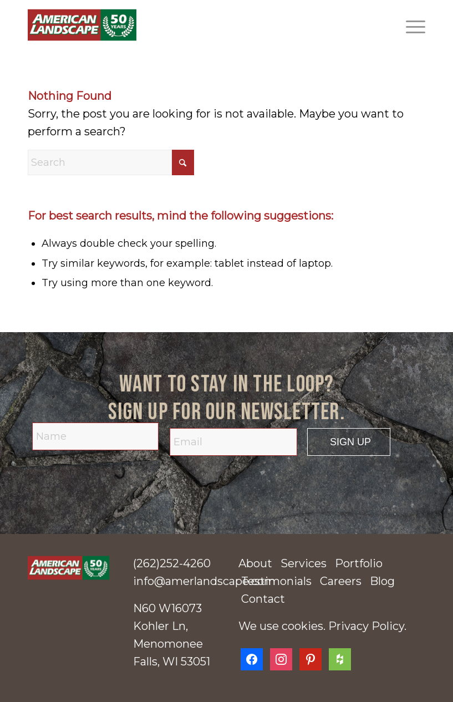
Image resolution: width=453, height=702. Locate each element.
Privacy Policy (366, 626)
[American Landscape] (82, 25)
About (255, 563)
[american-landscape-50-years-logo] (68, 568)
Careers (341, 581)
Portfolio (359, 563)
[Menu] (410, 25)
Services (304, 563)
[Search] (111, 162)
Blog (382, 581)
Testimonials (276, 581)
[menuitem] (410, 25)
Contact (263, 599)
